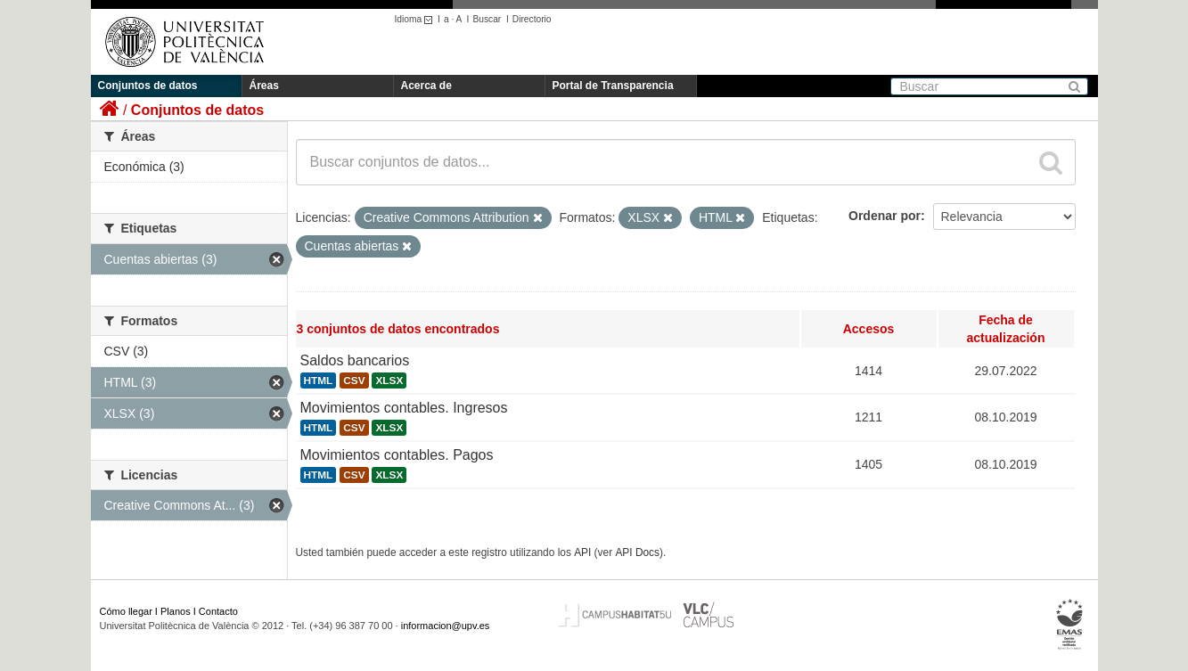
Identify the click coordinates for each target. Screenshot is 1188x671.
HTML (318, 380)
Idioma (416, 19)
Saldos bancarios (355, 360)
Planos (175, 611)
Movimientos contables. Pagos (397, 454)
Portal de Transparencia (613, 85)
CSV (354, 380)
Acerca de (426, 85)
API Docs (637, 552)
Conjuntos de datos (148, 85)
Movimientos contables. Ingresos (404, 407)
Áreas (264, 85)
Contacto (218, 611)
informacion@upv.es (445, 625)
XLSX (389, 380)
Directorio (532, 19)
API (582, 552)
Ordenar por (884, 216)
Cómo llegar (126, 611)
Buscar (486, 19)
